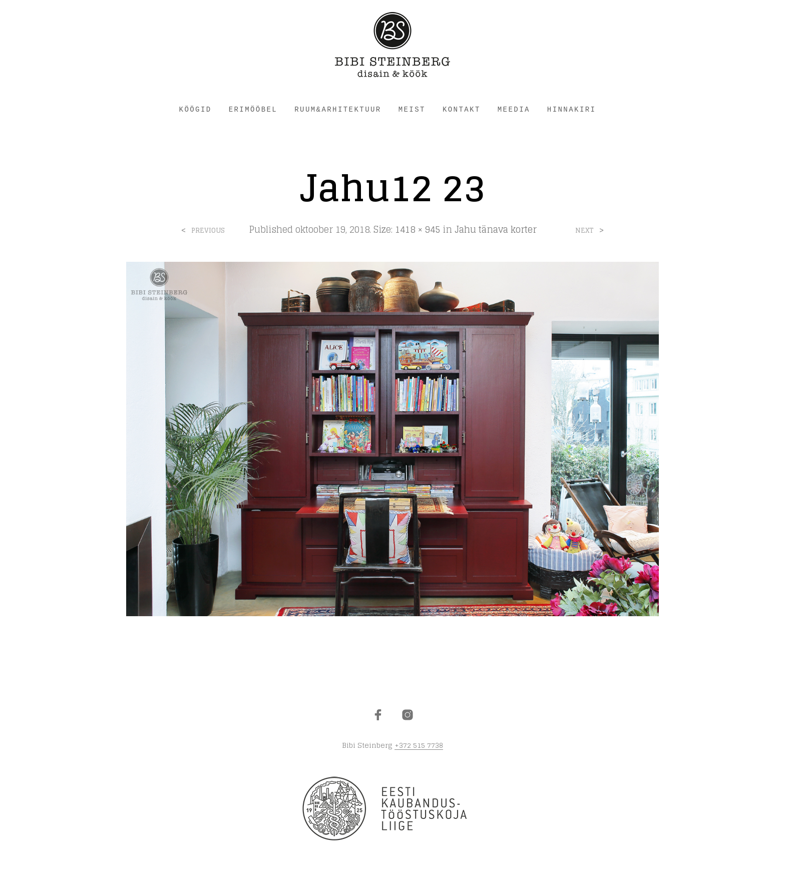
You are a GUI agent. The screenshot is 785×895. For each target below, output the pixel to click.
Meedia (514, 110)
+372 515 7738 (419, 745)
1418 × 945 (417, 229)
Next (584, 230)
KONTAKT (462, 110)
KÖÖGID (195, 110)
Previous (208, 230)
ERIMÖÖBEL (253, 110)
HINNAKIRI (571, 110)
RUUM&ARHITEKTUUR (337, 110)
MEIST (412, 110)
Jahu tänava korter (496, 229)
